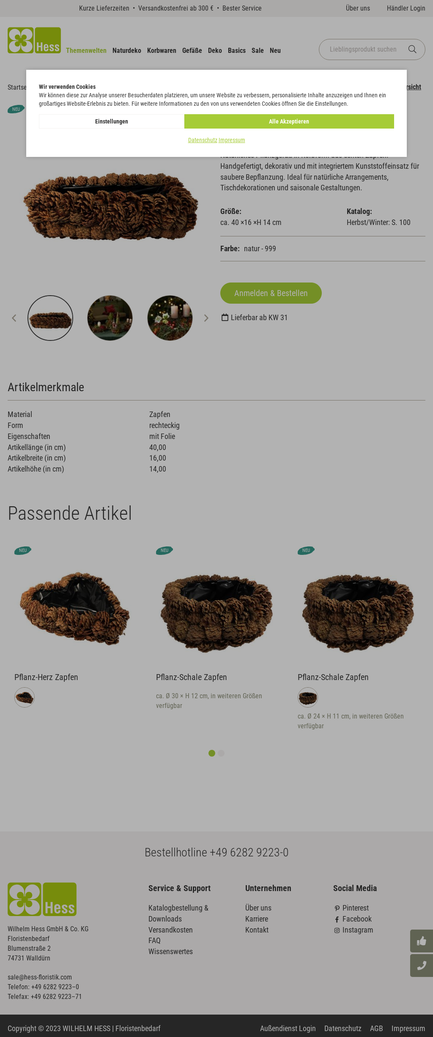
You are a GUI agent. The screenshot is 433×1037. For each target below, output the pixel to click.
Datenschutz (202, 140)
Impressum (232, 140)
